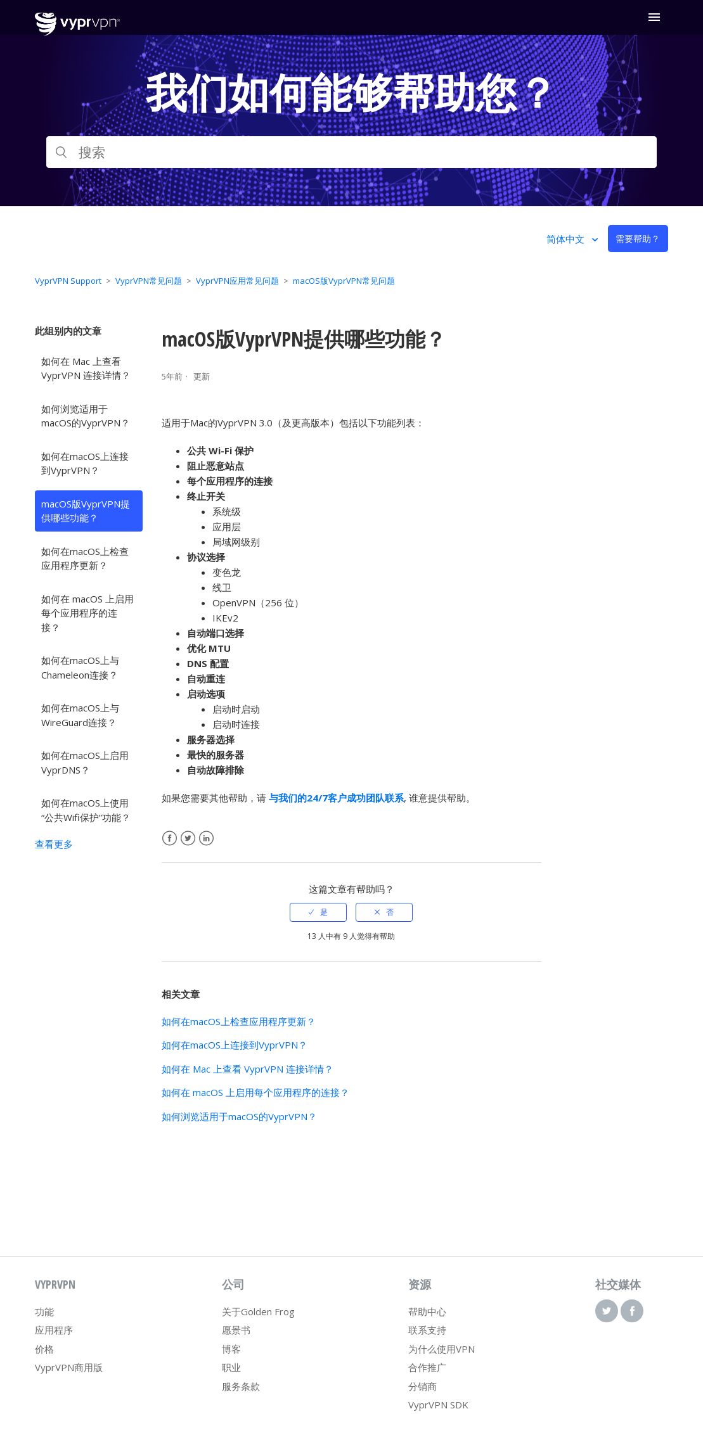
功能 (44, 1311)
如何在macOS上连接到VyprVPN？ (85, 463)
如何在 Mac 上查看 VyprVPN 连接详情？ (86, 368)
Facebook (169, 838)
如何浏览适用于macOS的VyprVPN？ (85, 416)
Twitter (188, 838)
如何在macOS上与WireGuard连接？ (80, 715)
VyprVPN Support (68, 280)
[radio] (318, 912)
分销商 (422, 1386)
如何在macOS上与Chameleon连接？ (80, 667)
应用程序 (54, 1329)
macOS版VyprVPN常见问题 (344, 280)
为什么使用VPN (441, 1348)
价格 (44, 1348)
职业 (231, 1367)
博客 (231, 1348)
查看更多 (54, 844)
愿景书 (236, 1329)
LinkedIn (206, 838)
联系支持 (427, 1329)
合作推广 (427, 1367)
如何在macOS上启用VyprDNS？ (85, 762)
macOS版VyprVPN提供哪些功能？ (85, 511)
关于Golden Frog (258, 1311)
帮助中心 (427, 1311)
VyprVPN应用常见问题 (237, 280)
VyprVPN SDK (438, 1404)
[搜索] (351, 152)
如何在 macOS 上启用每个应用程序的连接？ (87, 613)
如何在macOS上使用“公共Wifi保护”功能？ (86, 810)
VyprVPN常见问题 (148, 280)
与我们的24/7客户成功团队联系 (336, 797)
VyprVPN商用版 (69, 1367)
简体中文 (566, 239)
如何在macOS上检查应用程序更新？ (85, 558)
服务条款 (241, 1386)
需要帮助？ (638, 239)
